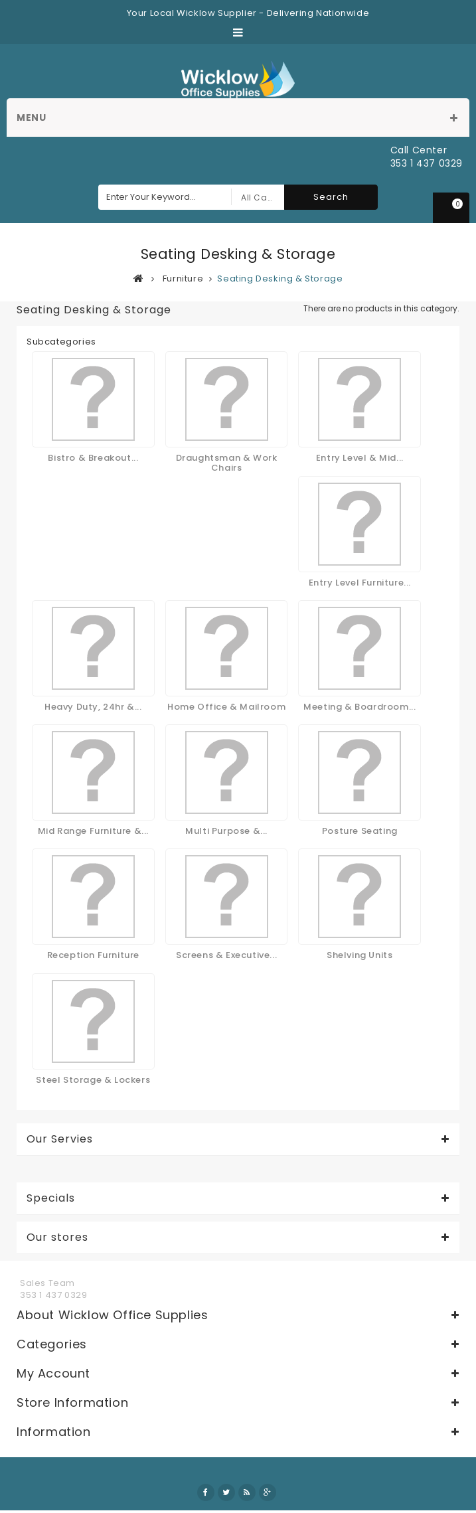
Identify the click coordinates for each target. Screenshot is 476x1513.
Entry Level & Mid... (360, 457)
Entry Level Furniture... (360, 582)
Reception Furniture (93, 955)
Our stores (57, 1237)
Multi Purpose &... (226, 831)
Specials (51, 1198)
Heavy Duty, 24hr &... (93, 706)
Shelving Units (359, 955)
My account (53, 1373)
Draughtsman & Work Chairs (227, 462)
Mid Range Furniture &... (93, 831)
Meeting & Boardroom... (359, 706)
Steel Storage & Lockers (93, 1080)
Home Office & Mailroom (226, 706)
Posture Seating (360, 831)
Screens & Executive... (226, 955)
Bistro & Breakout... (93, 457)
